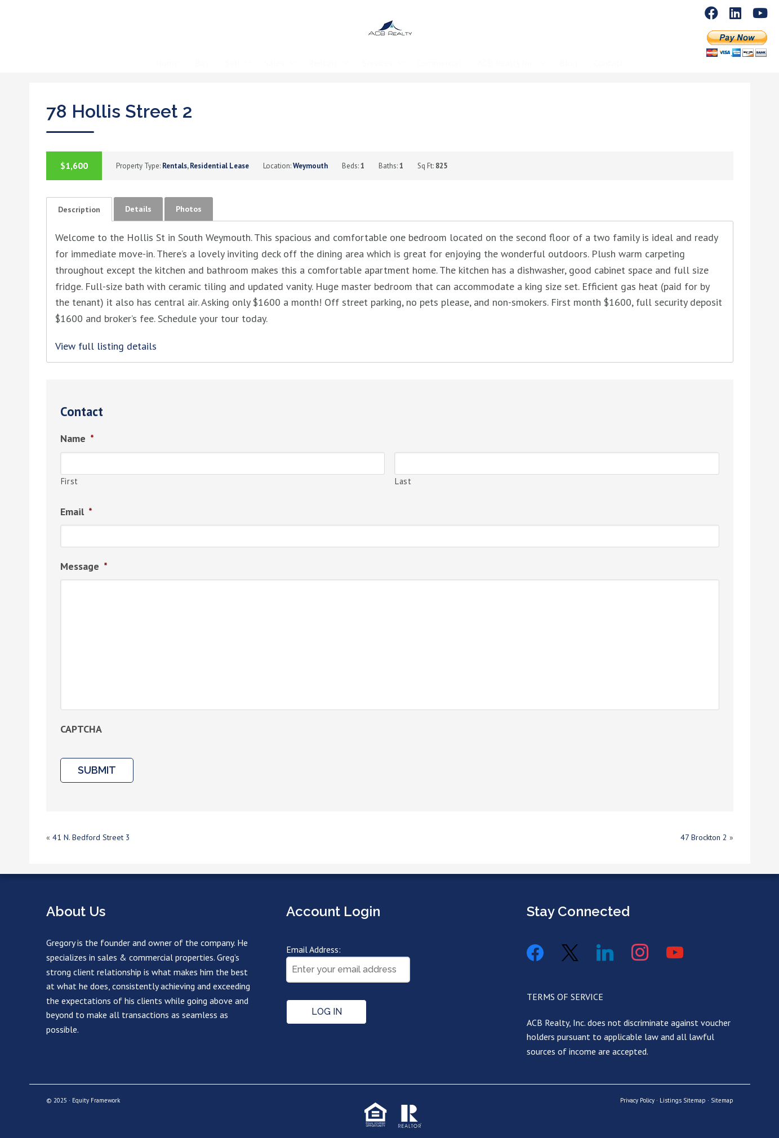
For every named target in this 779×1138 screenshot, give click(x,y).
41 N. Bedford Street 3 (91, 837)
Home (167, 54)
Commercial (439, 54)
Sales (274, 54)
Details (138, 209)
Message (84, 566)
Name (77, 438)
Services (377, 54)
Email (76, 511)
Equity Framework (96, 1100)
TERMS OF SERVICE (565, 996)
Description (79, 209)
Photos (189, 209)
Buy (202, 54)
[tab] (79, 209)
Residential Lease (219, 166)
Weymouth (310, 166)
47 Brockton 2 (703, 837)
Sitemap (722, 1100)
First (69, 481)
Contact (609, 54)
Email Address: (313, 949)
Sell (232, 54)
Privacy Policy (637, 1100)
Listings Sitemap (683, 1100)
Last (403, 481)
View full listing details (106, 346)
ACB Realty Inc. (506, 54)
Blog (568, 54)
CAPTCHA (81, 728)
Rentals (323, 54)
